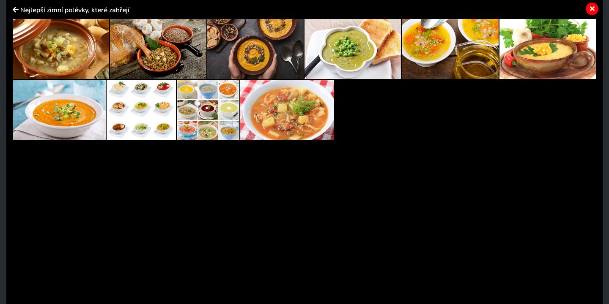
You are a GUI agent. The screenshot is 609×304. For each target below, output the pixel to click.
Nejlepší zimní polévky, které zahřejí (74, 10)
